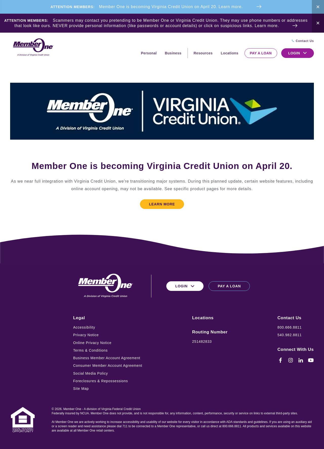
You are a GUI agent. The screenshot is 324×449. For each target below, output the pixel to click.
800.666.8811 (289, 327)
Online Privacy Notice (92, 343)
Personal (149, 53)
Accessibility (84, 327)
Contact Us (289, 317)
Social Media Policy (90, 373)
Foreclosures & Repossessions (100, 381)
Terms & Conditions (90, 350)
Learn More (162, 204)
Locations (229, 53)
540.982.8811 (289, 335)
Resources (203, 53)
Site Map (81, 389)
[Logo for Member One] (33, 47)
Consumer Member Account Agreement (107, 366)
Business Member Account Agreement (106, 358)
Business (173, 53)
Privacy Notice (86, 335)
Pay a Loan (261, 53)
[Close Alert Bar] (318, 7)
